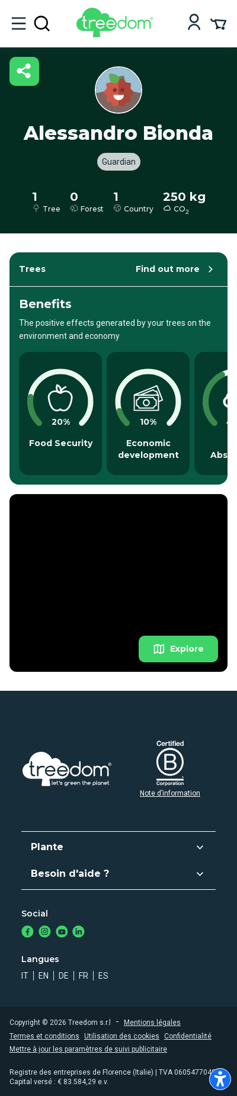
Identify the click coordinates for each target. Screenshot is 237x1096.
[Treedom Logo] (117, 34)
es (103, 975)
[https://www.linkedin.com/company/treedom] (78, 932)
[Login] (194, 23)
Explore (178, 649)
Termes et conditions (44, 1036)
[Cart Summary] (218, 23)
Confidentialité (188, 1036)
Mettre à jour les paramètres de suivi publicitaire (88, 1049)
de (64, 975)
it (24, 975)
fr (83, 975)
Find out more (176, 269)
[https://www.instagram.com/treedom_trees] (45, 932)
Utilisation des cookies (121, 1036)
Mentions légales (152, 1022)
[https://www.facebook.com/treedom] (27, 932)
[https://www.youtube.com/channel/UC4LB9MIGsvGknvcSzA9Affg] (62, 932)
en (44, 975)
